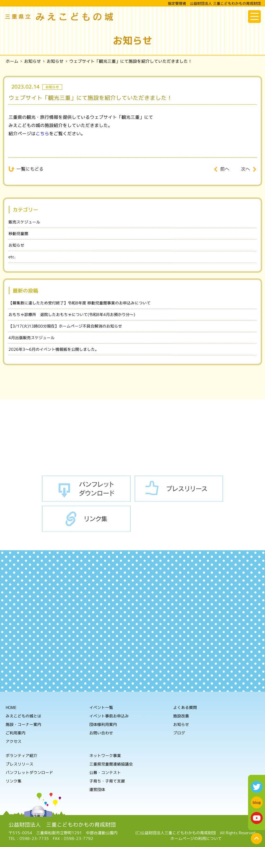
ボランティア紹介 (21, 755)
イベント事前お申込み (109, 716)
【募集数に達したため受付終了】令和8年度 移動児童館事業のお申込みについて (79, 303)
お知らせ (16, 245)
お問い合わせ (101, 733)
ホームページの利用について (196, 838)
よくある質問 (185, 707)
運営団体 (97, 789)
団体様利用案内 (103, 724)
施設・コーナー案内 (23, 724)
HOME (11, 707)
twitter (256, 787)
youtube (256, 818)
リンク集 (86, 519)
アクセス (13, 741)
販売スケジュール (24, 222)
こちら (42, 133)
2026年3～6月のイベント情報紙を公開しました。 (53, 349)
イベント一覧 (101, 707)
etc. (12, 256)
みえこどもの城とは (23, 715)
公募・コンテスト (105, 772)
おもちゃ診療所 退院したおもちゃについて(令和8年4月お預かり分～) (71, 314)
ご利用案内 (15, 732)
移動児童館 (18, 233)
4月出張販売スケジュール (31, 337)
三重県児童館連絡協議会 (111, 764)
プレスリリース (179, 489)
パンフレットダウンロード (86, 489)
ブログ (179, 733)
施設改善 (181, 716)
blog (256, 802)
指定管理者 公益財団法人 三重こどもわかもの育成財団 (214, 3)
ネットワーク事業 (105, 755)
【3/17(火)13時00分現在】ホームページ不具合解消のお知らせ (65, 326)
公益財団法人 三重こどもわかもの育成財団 (62, 824)
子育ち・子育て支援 (107, 781)
